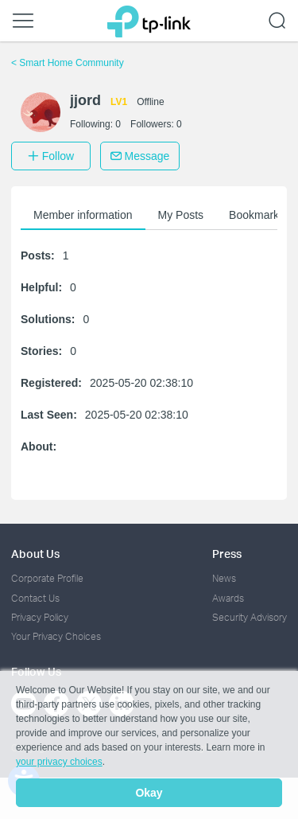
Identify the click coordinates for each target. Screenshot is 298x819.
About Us (35, 553)
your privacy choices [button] (59, 761)
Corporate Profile (47, 578)
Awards (228, 598)
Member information (83, 215)
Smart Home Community (67, 62)
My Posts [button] (181, 215)
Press (227, 553)
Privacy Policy (39, 617)
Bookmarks (256, 215)
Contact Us (35, 598)
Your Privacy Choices (56, 636)
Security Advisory (249, 617)
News (224, 578)
